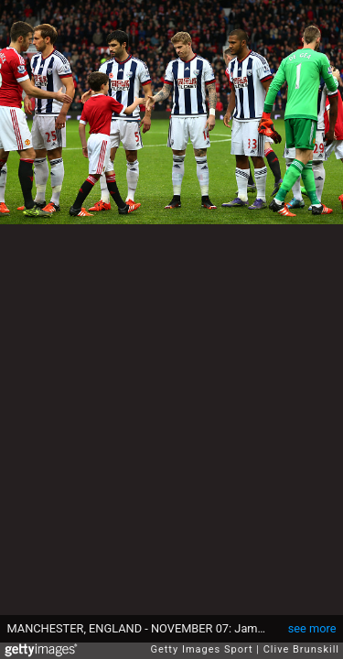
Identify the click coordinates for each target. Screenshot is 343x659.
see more (312, 628)
